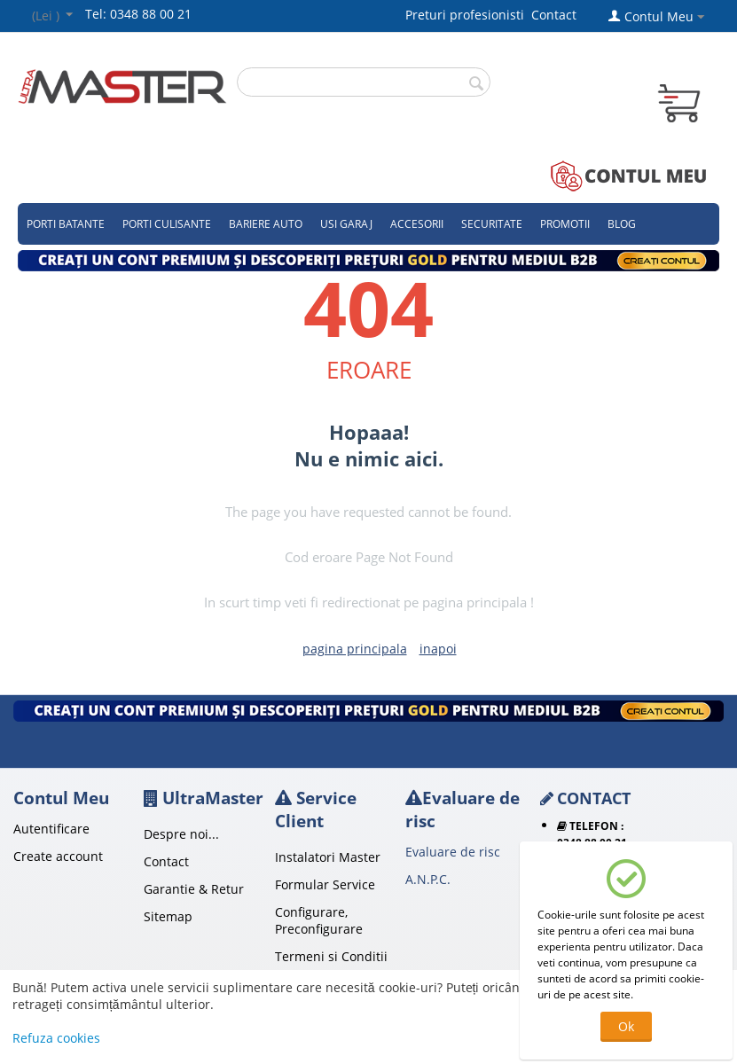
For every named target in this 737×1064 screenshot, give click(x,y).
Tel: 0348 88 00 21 (138, 13)
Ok (626, 1026)
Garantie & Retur (194, 888)
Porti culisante (166, 223)
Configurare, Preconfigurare (319, 920)
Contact (553, 14)
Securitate (491, 223)
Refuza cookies (56, 1037)
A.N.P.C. (428, 879)
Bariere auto (265, 223)
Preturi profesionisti (468, 14)
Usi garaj (346, 223)
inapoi (438, 648)
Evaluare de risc (452, 851)
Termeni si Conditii (331, 956)
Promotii (565, 223)
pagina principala (354, 648)
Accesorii (416, 223)
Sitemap (168, 916)
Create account (58, 856)
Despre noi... (181, 833)
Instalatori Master (327, 857)
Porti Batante (66, 223)
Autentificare (51, 828)
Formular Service (325, 884)
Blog (622, 223)
